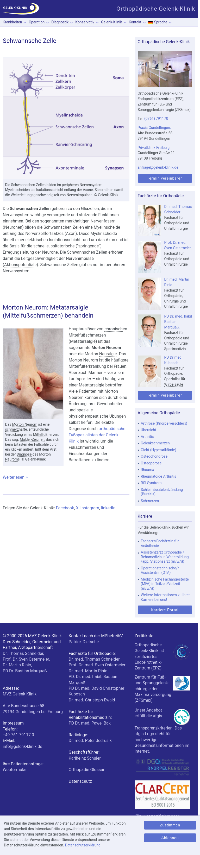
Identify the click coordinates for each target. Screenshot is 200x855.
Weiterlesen (66, 477)
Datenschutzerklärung (83, 845)
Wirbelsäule (173, 384)
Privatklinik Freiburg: (154, 148)
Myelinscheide (16, 190)
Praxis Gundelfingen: (154, 128)
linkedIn (108, 507)
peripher (68, 185)
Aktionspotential (19, 264)
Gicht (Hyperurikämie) (158, 450)
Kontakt (135, 22)
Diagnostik (59, 22)
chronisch (113, 328)
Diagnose (24, 454)
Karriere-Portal (164, 610)
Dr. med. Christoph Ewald (92, 700)
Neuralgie (108, 353)
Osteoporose (151, 463)
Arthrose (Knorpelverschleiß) (164, 423)
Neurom (11, 459)
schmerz (12, 429)
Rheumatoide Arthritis (158, 476)
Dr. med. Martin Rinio (88, 670)
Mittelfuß (40, 434)
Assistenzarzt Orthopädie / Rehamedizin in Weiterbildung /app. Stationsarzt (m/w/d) (165, 556)
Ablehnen (170, 838)
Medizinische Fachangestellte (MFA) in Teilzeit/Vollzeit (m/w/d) (165, 583)
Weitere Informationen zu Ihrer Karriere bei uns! (165, 597)
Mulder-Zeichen (32, 439)
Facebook (65, 507)
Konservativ (84, 22)
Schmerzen (150, 501)
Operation (37, 22)
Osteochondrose (154, 456)
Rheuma (147, 470)
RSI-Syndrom (151, 483)
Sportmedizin (175, 349)
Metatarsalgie (83, 341)
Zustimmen (170, 825)
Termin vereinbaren (165, 178)
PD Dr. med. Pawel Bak (90, 723)
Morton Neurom (24, 424)
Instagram (89, 507)
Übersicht (148, 430)
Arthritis (147, 437)
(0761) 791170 (156, 118)
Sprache (160, 22)
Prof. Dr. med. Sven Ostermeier (97, 664)
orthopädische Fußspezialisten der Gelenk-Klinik (97, 435)
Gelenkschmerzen (155, 443)
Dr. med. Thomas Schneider (94, 659)
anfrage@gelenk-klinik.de (158, 167)
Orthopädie (173, 223)
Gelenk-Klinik (111, 22)
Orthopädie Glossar (87, 769)
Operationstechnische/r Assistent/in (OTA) (160, 570)
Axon (87, 190)
